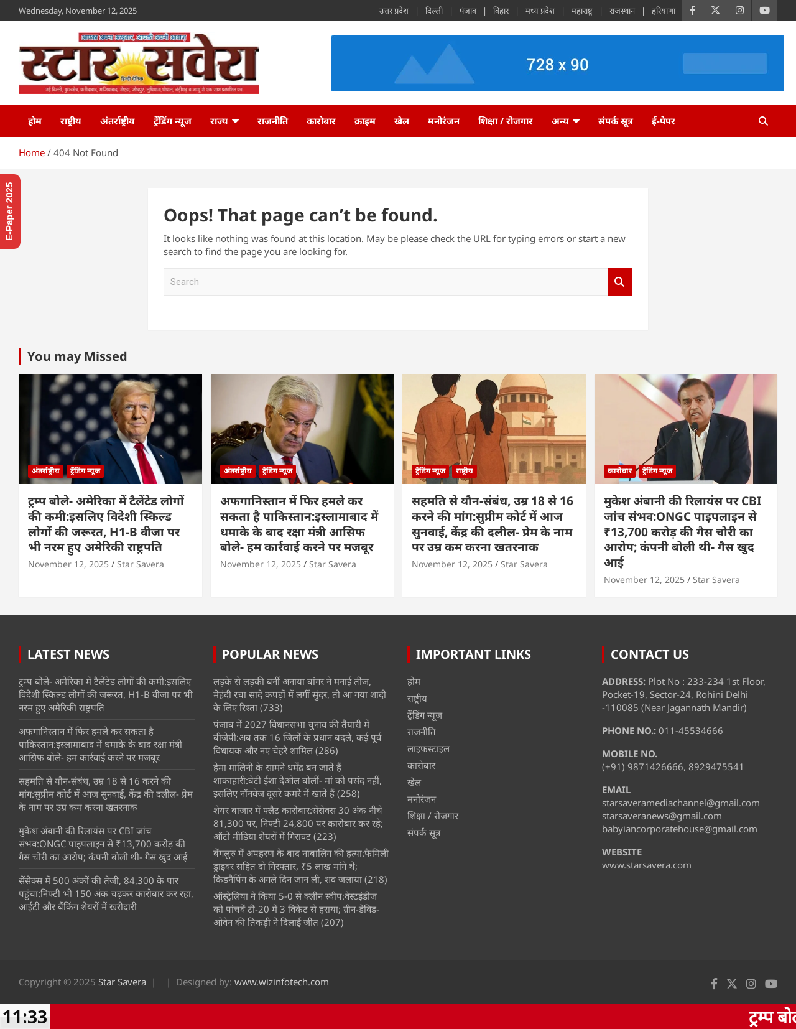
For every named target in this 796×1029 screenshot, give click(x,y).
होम (35, 120)
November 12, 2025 (68, 564)
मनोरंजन (444, 120)
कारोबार (321, 120)
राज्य (219, 120)
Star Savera (140, 564)
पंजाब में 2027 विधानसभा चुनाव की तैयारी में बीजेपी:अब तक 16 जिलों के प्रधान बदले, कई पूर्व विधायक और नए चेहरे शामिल (297, 737)
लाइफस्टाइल (428, 748)
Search (620, 282)
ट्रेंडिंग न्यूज (173, 120)
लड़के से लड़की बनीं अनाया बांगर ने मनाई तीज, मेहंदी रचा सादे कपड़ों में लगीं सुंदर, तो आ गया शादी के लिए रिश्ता (299, 694)
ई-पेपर (663, 120)
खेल (401, 120)
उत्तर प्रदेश (394, 10)
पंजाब (468, 10)
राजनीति (272, 120)
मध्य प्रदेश (540, 10)
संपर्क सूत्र (615, 120)
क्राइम (365, 120)
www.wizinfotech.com (281, 981)
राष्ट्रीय (70, 120)
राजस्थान (622, 10)
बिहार (501, 10)
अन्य (560, 120)
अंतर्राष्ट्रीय (117, 120)
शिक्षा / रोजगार (505, 120)
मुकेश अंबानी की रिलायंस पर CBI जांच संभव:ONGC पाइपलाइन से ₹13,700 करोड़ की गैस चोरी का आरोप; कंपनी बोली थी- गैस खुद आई (682, 531)
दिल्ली (434, 10)
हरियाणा (663, 10)
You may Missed (77, 356)
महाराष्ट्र (582, 10)
